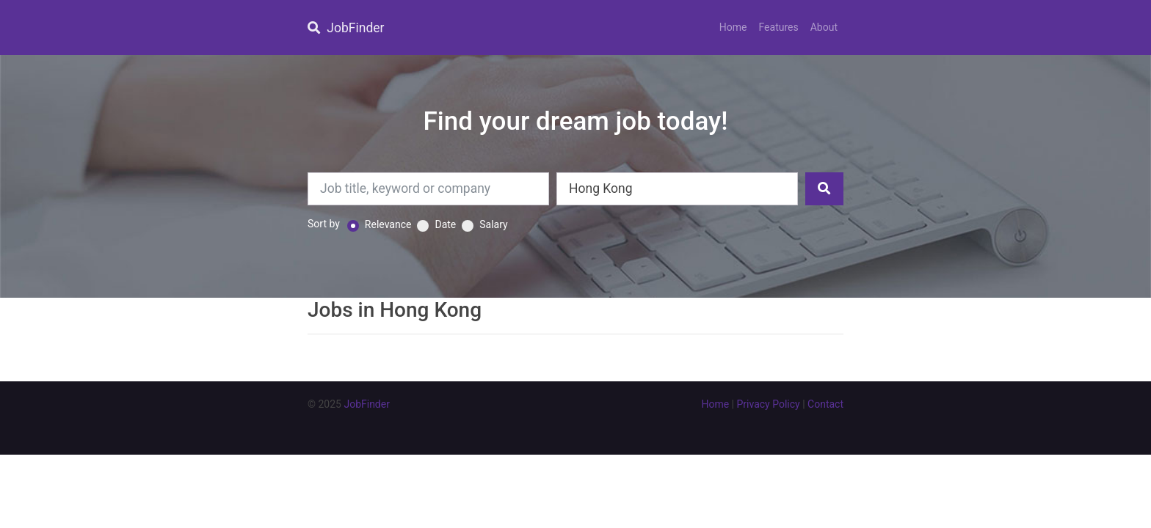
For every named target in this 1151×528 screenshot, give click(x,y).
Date (445, 224)
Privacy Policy (768, 404)
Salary (493, 224)
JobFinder (346, 28)
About (824, 27)
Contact (825, 404)
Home (733, 27)
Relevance (388, 224)
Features (779, 27)
